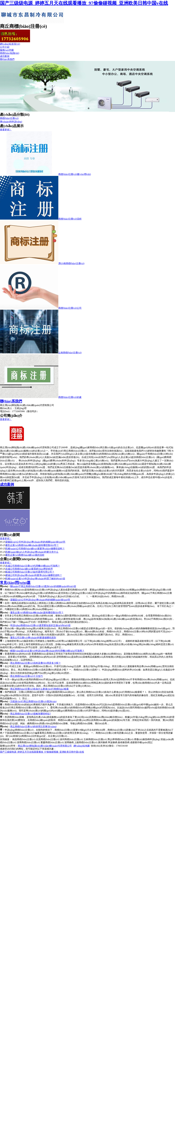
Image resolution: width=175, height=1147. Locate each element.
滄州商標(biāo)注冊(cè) (71, 739)
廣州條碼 (102, 742)
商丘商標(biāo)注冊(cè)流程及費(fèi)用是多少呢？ (35, 663)
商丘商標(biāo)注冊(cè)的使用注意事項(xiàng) (33, 726)
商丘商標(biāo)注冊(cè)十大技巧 (26, 676)
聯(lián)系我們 (7, 59)
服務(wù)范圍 (7, 50)
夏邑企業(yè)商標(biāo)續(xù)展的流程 (24, 555)
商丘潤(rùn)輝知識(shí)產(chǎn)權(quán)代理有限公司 (45, 746)
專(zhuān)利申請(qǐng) (11, 121)
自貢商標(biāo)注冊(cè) (47, 739)
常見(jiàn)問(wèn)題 (15, 583)
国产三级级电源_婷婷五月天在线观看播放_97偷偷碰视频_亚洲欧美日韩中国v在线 (84, 3)
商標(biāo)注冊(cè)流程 (70, 219)
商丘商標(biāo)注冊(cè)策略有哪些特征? (30, 713)
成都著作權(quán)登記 (141, 742)
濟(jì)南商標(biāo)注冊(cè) (71, 263)
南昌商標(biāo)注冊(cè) (23, 739)
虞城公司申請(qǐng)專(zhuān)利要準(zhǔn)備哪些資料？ (33, 575)
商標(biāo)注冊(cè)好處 (70, 397)
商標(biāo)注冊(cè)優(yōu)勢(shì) (74, 174)
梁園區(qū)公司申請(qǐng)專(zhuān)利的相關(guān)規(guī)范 (35, 542)
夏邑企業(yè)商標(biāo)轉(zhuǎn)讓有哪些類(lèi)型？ (32, 545)
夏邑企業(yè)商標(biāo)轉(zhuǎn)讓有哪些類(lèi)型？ (36, 612)
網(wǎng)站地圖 (82, 746)
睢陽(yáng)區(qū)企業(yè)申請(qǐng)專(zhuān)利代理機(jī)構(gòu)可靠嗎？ (47, 650)
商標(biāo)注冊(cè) (9, 118)
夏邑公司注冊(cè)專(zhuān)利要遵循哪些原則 (33, 637)
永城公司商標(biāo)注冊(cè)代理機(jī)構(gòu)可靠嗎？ (32, 566)
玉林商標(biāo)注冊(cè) (95, 739)
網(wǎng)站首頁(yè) (10, 44)
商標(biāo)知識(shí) (9, 53)
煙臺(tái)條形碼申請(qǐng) (147, 739)
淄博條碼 (69, 742)
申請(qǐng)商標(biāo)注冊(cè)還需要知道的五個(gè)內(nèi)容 (40, 625)
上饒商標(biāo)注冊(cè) (85, 742)
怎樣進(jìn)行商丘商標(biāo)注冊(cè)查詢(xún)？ (33, 701)
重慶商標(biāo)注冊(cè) (52, 742)
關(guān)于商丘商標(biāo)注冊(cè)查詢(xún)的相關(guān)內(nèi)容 (43, 586)
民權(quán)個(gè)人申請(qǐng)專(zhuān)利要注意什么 (31, 552)
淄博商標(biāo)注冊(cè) (28, 742)
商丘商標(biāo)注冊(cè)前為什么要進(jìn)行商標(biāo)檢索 (39, 689)
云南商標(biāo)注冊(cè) (70, 352)
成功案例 (4, 56)
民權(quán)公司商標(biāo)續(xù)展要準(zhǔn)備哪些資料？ (35, 548)
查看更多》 (6, 129)
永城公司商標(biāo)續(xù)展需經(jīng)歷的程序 (29, 569)
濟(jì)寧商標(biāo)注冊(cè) (120, 739)
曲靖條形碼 (124, 742)
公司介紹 (4, 47)
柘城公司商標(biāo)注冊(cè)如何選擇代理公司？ (29, 572)
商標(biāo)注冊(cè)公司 (70, 308)
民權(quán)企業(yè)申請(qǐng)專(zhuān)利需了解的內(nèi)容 (35, 578)
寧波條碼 (112, 742)
